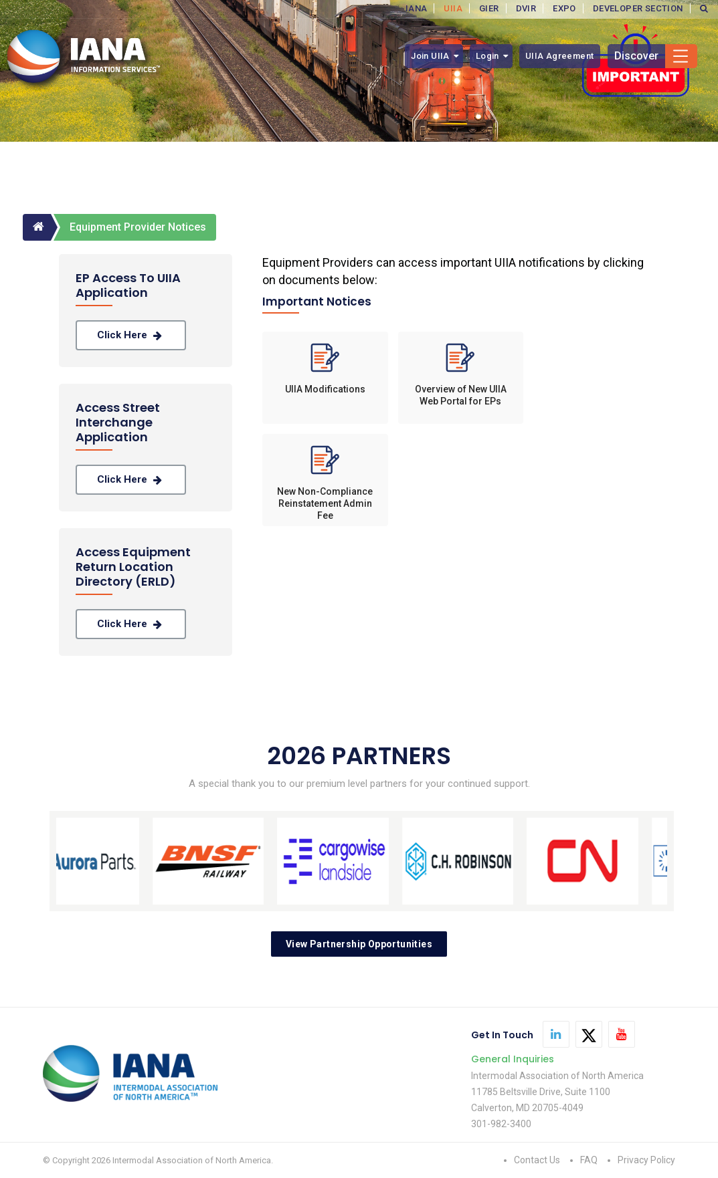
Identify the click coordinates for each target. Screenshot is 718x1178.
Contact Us (537, 1160)
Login (487, 56)
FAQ (589, 1160)
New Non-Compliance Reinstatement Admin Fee (325, 499)
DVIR (526, 8)
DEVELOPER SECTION (638, 8)
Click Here (131, 335)
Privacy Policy (646, 1160)
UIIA (453, 8)
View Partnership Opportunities (359, 944)
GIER (489, 8)
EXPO (564, 8)
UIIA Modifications (325, 389)
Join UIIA (430, 56)
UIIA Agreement (559, 56)
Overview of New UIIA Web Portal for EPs (461, 395)
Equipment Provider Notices (138, 227)
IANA (417, 8)
